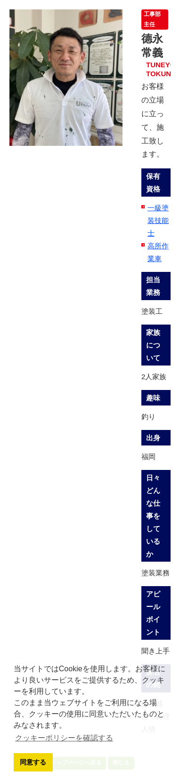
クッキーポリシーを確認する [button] (64, 738)
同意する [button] (33, 762)
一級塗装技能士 (158, 220)
